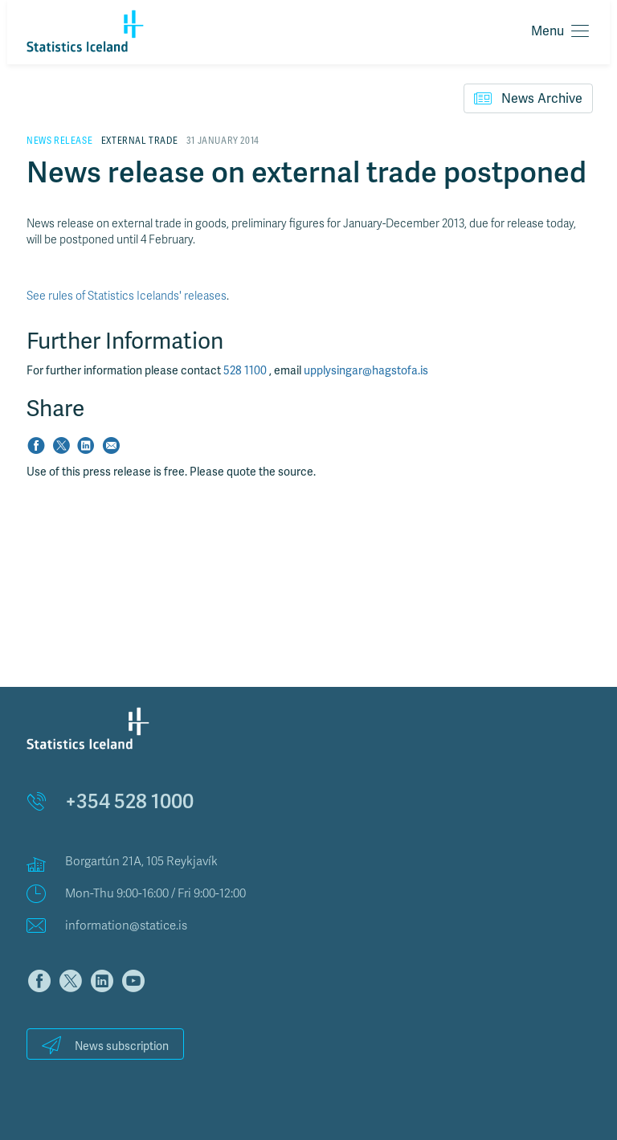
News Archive (528, 98)
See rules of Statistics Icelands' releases (127, 296)
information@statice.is (126, 925)
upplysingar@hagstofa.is (366, 370)
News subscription (105, 1045)
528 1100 (246, 370)
